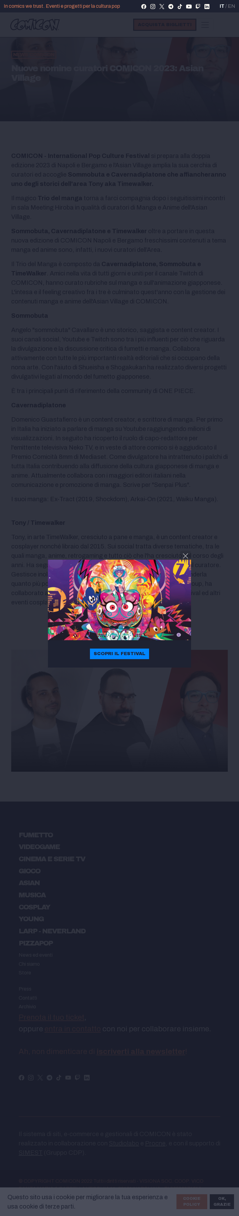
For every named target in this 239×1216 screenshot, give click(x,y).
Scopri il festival (119, 653)
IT (222, 6)
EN (231, 6)
